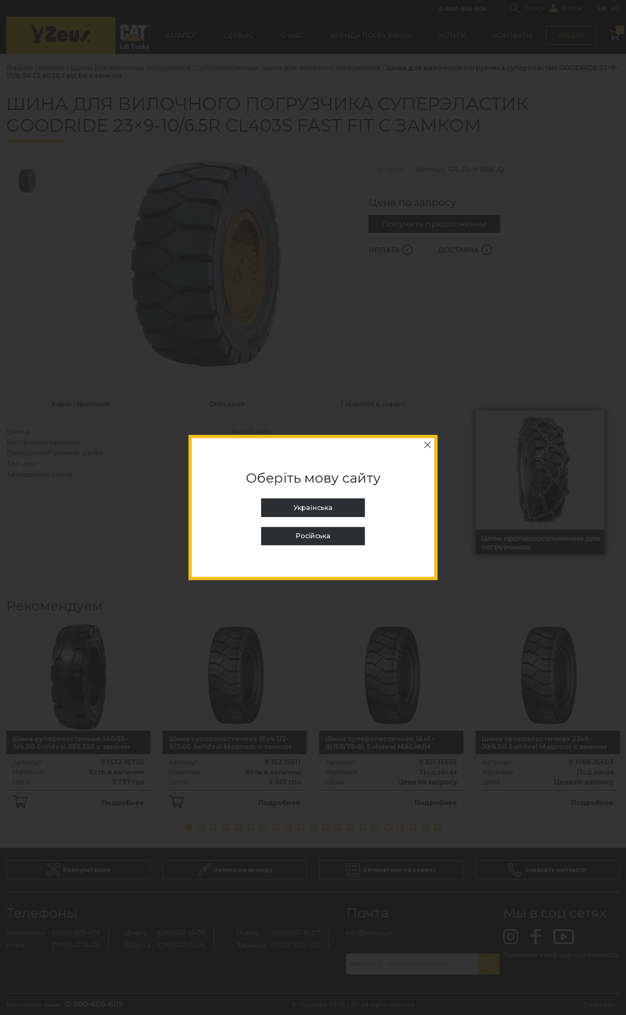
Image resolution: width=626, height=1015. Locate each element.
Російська (313, 536)
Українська (313, 508)
